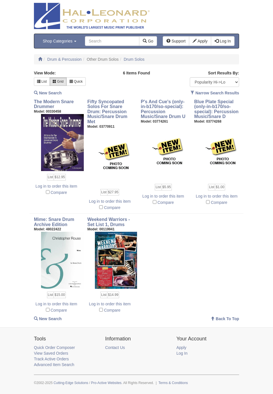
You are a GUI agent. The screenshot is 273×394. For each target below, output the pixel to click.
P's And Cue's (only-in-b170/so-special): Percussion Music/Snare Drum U (163, 109)
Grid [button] (58, 82)
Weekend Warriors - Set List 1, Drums (108, 222)
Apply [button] (200, 41)
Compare (58, 192)
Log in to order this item (56, 186)
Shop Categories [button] (59, 41)
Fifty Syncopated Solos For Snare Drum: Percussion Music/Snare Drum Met (107, 111)
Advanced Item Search (54, 364)
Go (148, 41)
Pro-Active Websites (106, 383)
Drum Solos (134, 59)
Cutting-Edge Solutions (71, 383)
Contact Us (115, 347)
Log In (182, 353)
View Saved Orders (51, 353)
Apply (181, 347)
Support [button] (176, 41)
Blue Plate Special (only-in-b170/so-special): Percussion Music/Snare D (216, 109)
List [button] (42, 82)
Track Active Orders (51, 359)
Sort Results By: (223, 73)
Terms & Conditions (173, 383)
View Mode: (45, 73)
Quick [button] (76, 82)
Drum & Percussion (64, 59)
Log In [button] (223, 41)
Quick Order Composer (54, 347)
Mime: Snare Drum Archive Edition (54, 222)
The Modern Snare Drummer (54, 104)
